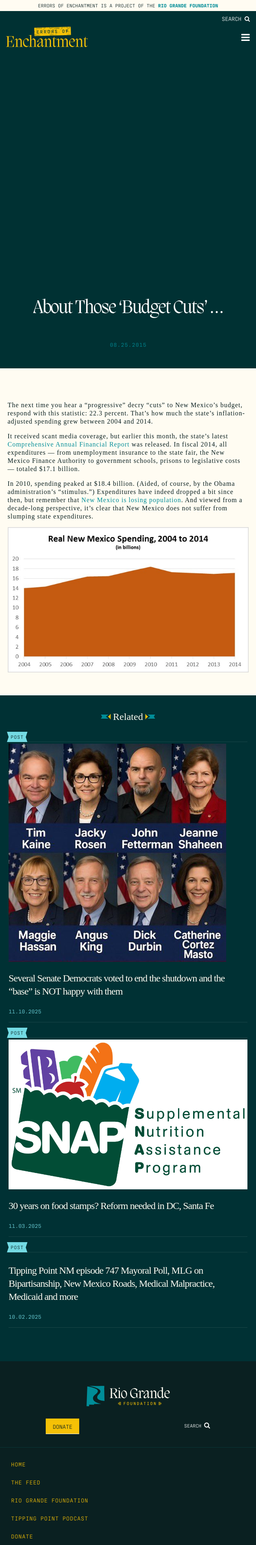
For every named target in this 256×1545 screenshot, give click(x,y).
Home (18, 1464)
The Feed (25, 1482)
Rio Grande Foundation (188, 5)
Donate (62, 1426)
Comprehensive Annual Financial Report (69, 444)
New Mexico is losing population (131, 499)
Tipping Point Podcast (49, 1518)
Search (236, 18)
